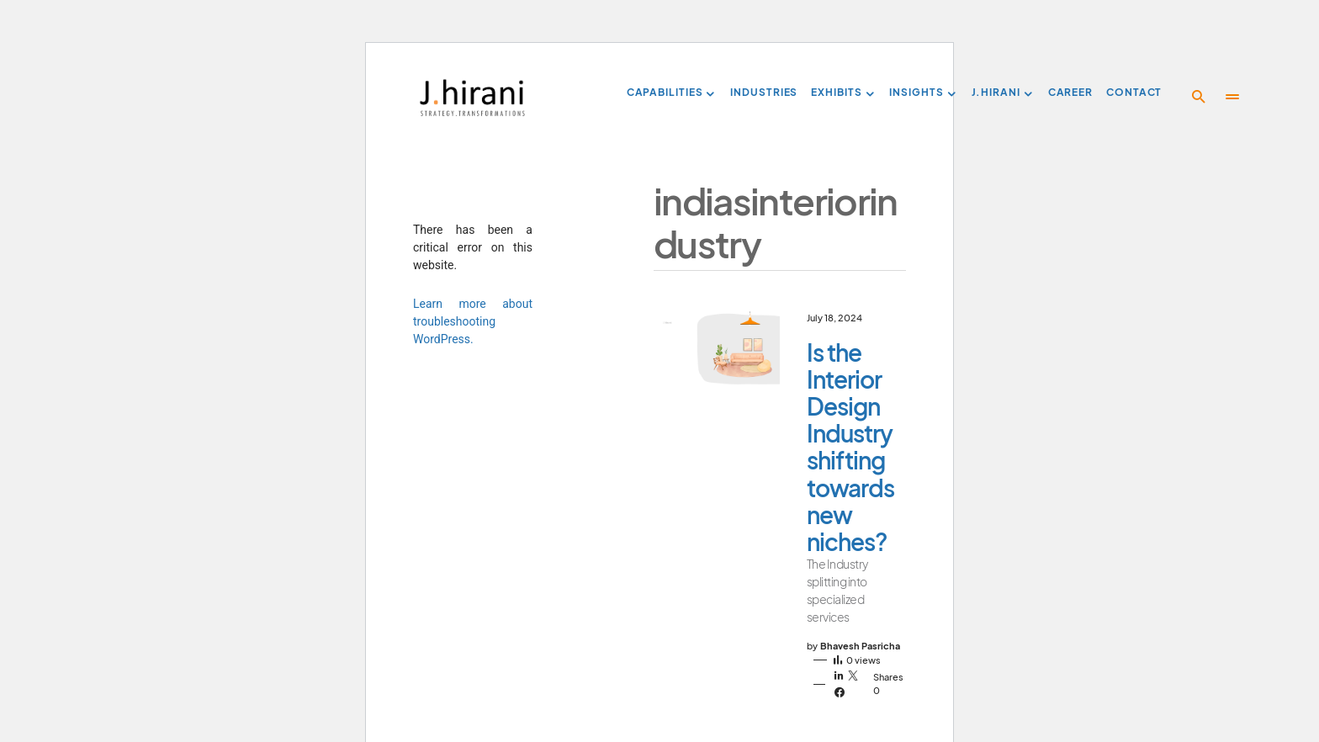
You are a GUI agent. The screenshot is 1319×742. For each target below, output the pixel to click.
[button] (1199, 97)
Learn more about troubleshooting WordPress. (472, 321)
